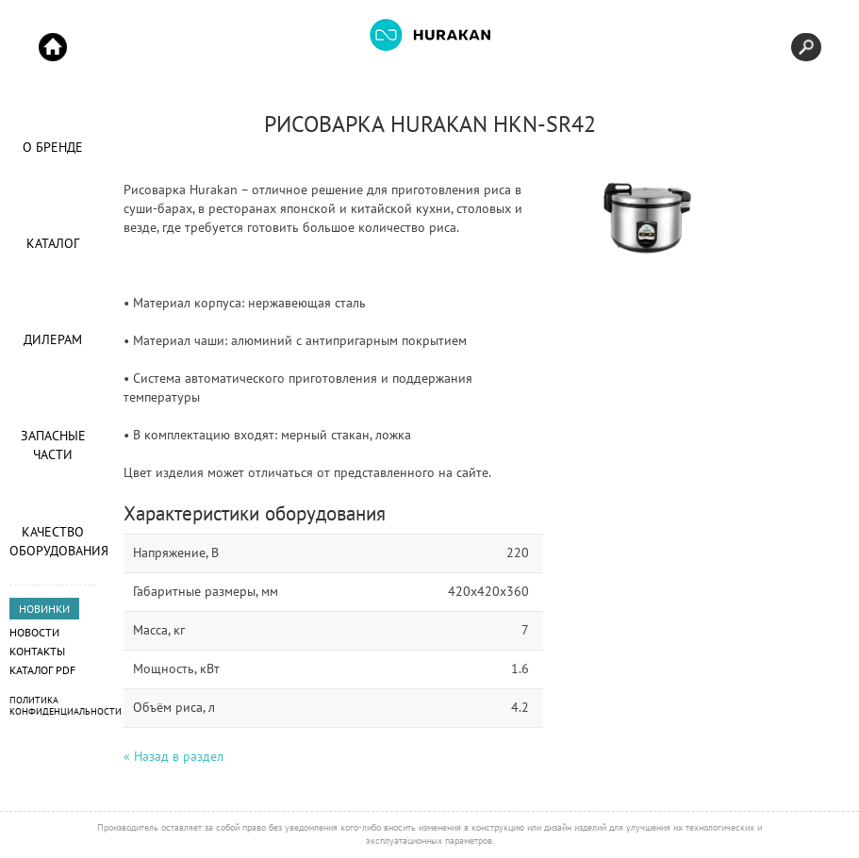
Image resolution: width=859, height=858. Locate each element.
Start (53, 47)
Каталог (52, 243)
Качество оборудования (52, 541)
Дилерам (53, 339)
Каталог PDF (42, 670)
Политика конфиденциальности (65, 706)
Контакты (37, 651)
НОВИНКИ (44, 609)
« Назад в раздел (173, 756)
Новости (34, 632)
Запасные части (53, 445)
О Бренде (53, 147)
